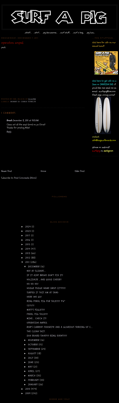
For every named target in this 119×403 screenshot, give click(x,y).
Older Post (80, 171)
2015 (28, 244)
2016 (28, 240)
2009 (28, 393)
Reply (9, 131)
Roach (9, 120)
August (32, 353)
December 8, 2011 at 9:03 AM (26, 120)
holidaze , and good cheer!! (44, 279)
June (31, 362)
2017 (28, 235)
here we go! (34, 296)
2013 (28, 253)
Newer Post (6, 171)
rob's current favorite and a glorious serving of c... (60, 327)
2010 (28, 389)
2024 (28, 226)
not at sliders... (36, 270)
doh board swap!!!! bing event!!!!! (47, 335)
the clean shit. (36, 331)
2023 (28, 231)
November (34, 340)
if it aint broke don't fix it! (45, 275)
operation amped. (37, 322)
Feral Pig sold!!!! (37, 314)
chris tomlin (28, 102)
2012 (28, 257)
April (32, 371)
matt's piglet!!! (36, 309)
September (34, 349)
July (31, 357)
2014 (28, 248)
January (33, 384)
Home (43, 171)
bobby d (15, 102)
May (30, 366)
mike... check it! (37, 318)
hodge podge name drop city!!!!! (46, 288)
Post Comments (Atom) (25, 177)
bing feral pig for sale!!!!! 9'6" (46, 301)
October (33, 344)
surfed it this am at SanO (42, 292)
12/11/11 (30, 305)
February (34, 380)
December (34, 266)
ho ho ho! (32, 283)
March (32, 375)
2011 (28, 262)
